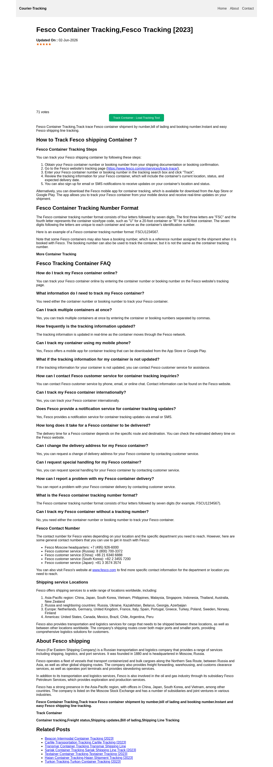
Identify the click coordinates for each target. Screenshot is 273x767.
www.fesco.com (104, 570)
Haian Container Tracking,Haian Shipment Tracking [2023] (89, 758)
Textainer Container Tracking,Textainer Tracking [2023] (86, 754)
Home (222, 8)
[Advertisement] (136, 78)
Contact (248, 8)
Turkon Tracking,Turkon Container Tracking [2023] (83, 761)
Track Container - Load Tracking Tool (136, 117)
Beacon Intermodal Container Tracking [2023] (79, 738)
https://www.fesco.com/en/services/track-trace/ (142, 168)
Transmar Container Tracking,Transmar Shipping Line (85, 746)
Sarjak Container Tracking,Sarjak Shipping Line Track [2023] (90, 750)
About (234, 8)
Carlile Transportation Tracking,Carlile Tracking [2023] (85, 742)
